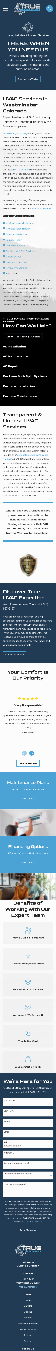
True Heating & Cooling (15, 133)
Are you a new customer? (16, 1163)
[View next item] (31, 753)
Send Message (28, 1230)
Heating (28, 1317)
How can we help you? (15, 1184)
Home (28, 1300)
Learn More (28, 798)
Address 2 (9, 1153)
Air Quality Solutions (16, 267)
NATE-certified (22, 169)
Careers (28, 1305)
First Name (9, 1100)
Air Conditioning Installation (20, 223)
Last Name (9, 1111)
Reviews (28, 1335)
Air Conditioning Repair (18, 228)
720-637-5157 (28, 1265)
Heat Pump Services (16, 262)
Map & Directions (28, 1286)
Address (8, 1142)
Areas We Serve (28, 1329)
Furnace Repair (14, 239)
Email (6, 1132)
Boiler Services (13, 256)
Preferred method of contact (18, 1173)
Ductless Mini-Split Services (20, 251)
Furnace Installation (16, 234)
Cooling (28, 1311)
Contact (27, 1341)
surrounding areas (41, 208)
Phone (7, 1121)
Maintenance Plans (16, 245)
